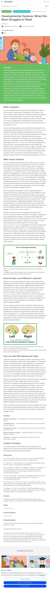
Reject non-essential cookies (25, 583)
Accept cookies (25, 587)
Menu (46, 6)
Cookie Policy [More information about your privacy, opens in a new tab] (42, 576)
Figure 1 (25, 229)
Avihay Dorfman (7, 515)
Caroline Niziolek (8, 508)
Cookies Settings (25, 580)
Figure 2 (17, 314)
